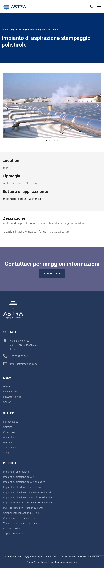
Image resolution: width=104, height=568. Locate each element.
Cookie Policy (47, 562)
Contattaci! (52, 273)
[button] (6, 105)
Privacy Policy (32, 562)
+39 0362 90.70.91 (20, 356)
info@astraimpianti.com (23, 363)
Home (5, 29)
